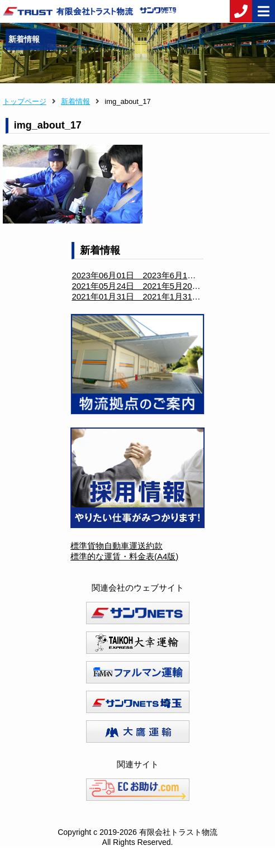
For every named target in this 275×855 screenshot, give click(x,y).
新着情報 (75, 101)
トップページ (24, 101)
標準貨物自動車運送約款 (116, 545)
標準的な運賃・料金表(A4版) (124, 556)
